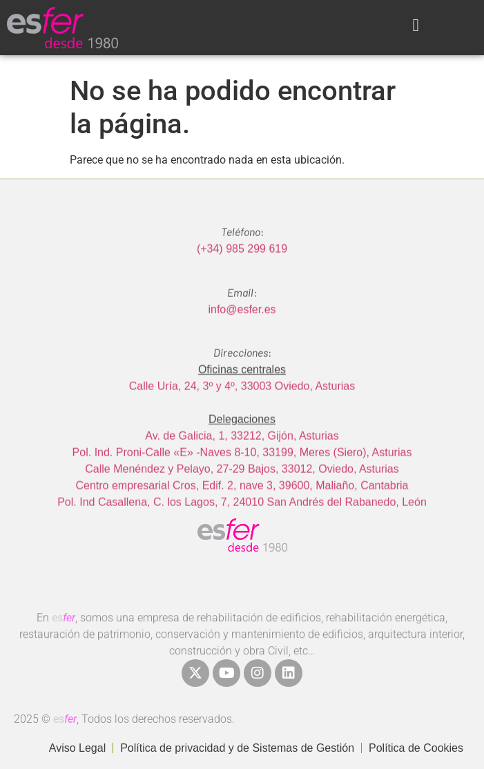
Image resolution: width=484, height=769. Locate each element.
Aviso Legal (77, 748)
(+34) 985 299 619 (242, 267)
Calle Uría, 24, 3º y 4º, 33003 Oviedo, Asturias (242, 404)
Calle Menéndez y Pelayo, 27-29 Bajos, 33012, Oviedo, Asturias (242, 487)
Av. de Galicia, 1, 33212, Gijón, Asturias (241, 454)
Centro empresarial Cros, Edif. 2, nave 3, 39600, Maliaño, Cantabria (241, 503)
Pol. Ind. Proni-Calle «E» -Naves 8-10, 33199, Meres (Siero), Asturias (242, 470)
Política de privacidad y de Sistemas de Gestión (237, 748)
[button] (415, 25)
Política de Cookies (416, 748)
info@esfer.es (241, 327)
